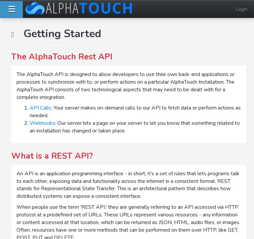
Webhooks (42, 123)
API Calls (40, 108)
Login (241, 9)
